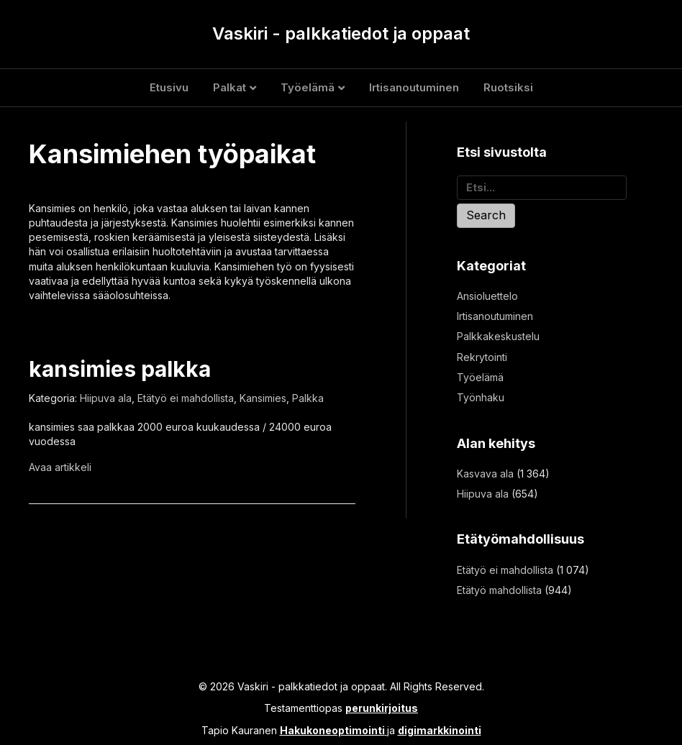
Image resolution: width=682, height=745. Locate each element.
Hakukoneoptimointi (332, 730)
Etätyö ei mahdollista (185, 398)
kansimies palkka (120, 369)
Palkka (308, 398)
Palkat (229, 87)
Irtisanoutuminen (414, 87)
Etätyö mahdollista (499, 590)
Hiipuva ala (106, 398)
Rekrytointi (482, 357)
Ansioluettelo (487, 296)
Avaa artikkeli (60, 467)
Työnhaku (480, 397)
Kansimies (263, 398)
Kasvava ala (485, 473)
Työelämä (308, 87)
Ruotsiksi (508, 87)
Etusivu (169, 87)
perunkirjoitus (381, 708)
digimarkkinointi (439, 730)
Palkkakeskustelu (498, 336)
